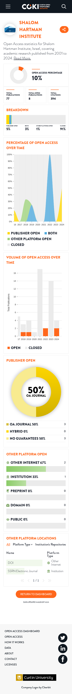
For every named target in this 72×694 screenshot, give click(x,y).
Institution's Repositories (51, 544)
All (8, 544)
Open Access (14, 637)
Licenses (11, 664)
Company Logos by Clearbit (36, 687)
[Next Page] (43, 580)
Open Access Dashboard (22, 631)
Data (8, 648)
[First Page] (22, 580)
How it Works (14, 642)
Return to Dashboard (36, 594)
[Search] (64, 6)
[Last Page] (49, 580)
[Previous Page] (29, 580)
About (9, 653)
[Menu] (8, 6)
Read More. (22, 58)
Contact (11, 659)
